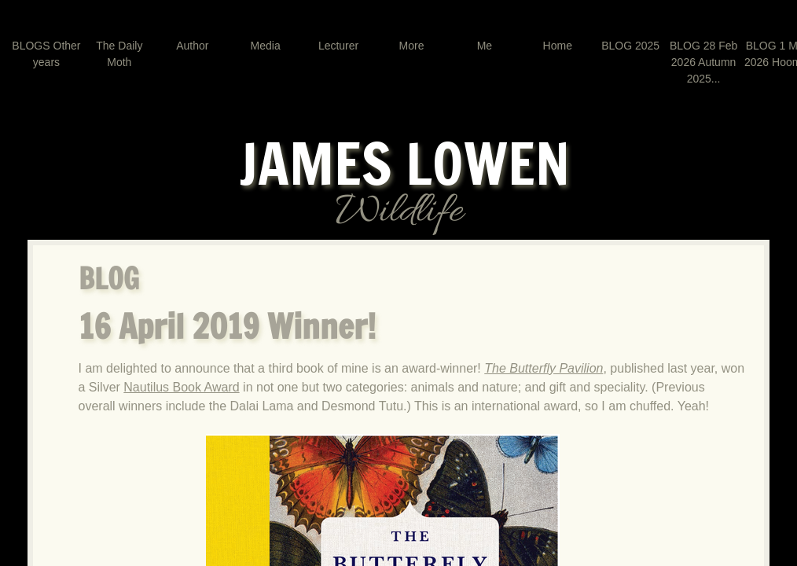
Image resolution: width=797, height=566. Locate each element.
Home (557, 45)
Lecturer (338, 45)
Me (484, 45)
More (411, 45)
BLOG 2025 (630, 45)
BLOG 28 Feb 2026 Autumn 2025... (703, 62)
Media (266, 45)
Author (192, 45)
